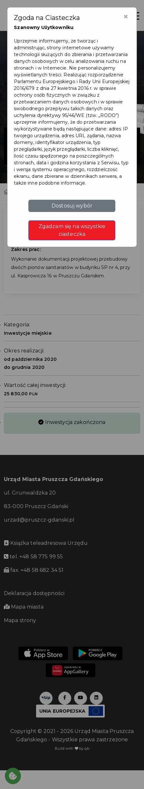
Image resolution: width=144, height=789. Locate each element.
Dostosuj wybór (72, 206)
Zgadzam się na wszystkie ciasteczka (72, 230)
